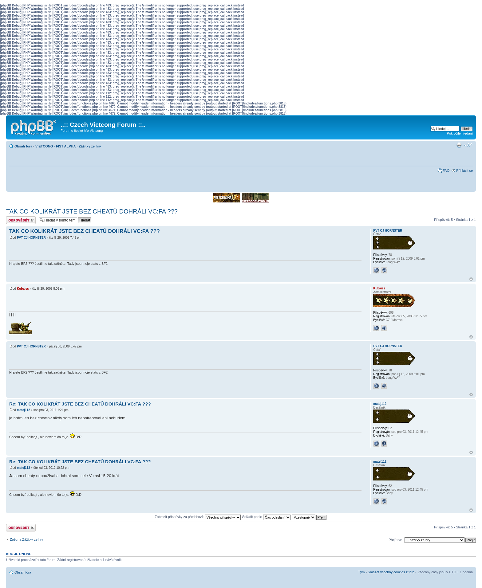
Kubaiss (23, 288)
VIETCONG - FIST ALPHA (55, 146)
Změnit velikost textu (468, 145)
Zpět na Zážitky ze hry (26, 539)
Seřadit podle (266, 517)
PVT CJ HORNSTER (31, 237)
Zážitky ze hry (90, 146)
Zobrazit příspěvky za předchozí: (198, 517)
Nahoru (471, 279)
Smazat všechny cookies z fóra (391, 572)
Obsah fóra (23, 146)
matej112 (23, 410)
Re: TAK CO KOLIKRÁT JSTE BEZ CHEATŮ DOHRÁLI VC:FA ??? (80, 403)
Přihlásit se (464, 170)
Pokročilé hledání (460, 133)
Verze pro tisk (459, 145)
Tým (361, 572)
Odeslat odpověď (21, 220)
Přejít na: (395, 540)
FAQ (446, 170)
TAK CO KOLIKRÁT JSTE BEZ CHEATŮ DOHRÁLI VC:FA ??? (92, 211)
